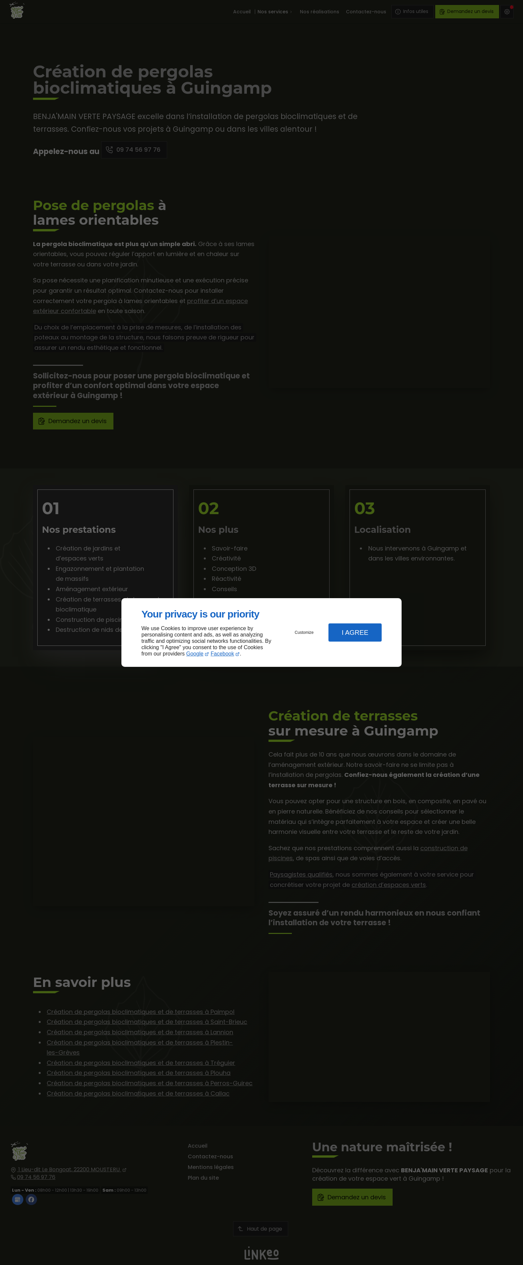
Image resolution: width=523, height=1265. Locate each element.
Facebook (222, 654)
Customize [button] (304, 632)
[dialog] (261, 632)
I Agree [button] (355, 632)
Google (194, 654)
